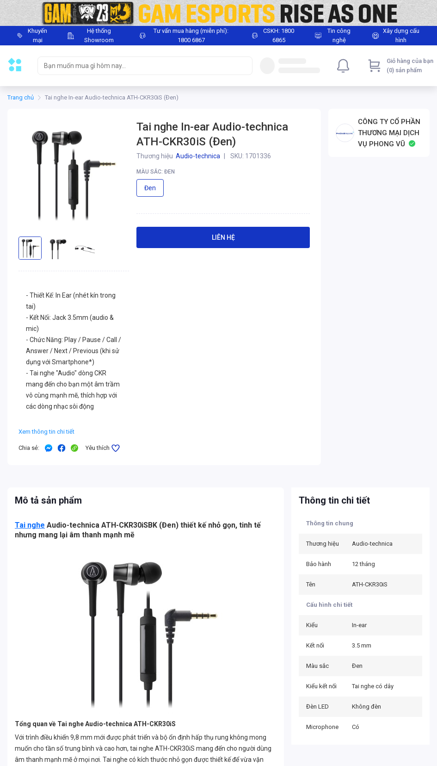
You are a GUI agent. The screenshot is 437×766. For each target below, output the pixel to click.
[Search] (243, 65)
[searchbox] (136, 65)
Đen (150, 188)
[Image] (218, 13)
